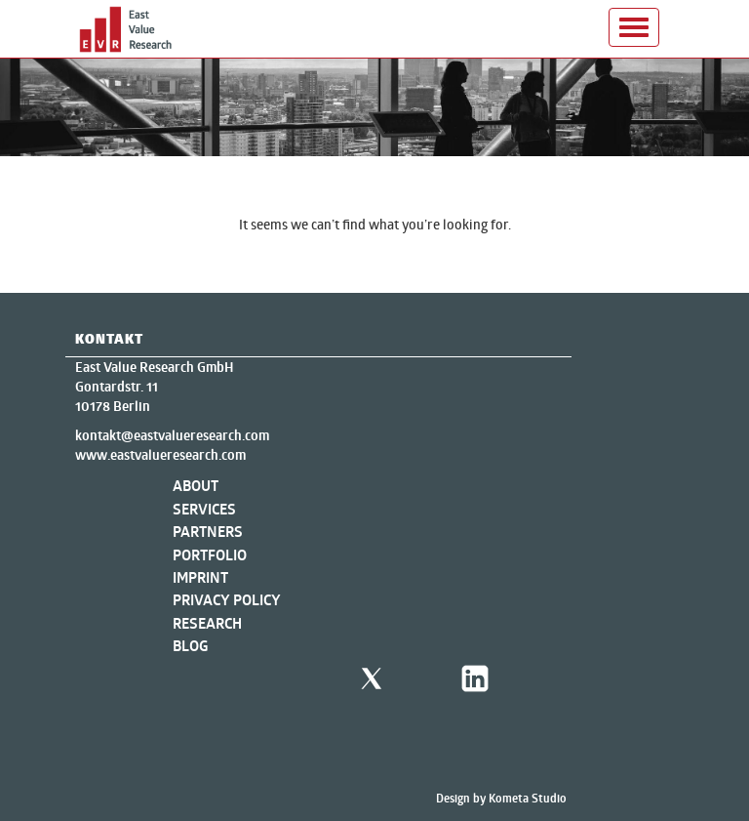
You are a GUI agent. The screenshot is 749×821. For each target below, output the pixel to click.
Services (204, 509)
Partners (208, 531)
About (195, 485)
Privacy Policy (227, 600)
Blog (191, 646)
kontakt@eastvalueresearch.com (172, 435)
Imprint (200, 577)
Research (207, 623)
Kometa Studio (528, 798)
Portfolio (210, 555)
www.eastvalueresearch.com (160, 455)
